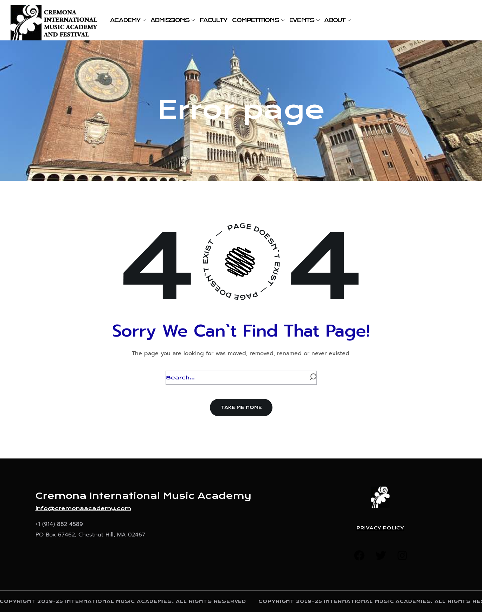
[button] (241, 407)
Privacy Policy (380, 528)
